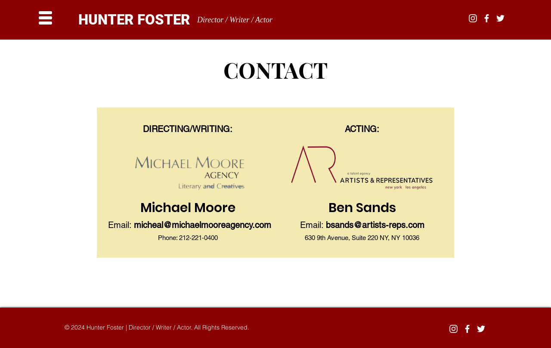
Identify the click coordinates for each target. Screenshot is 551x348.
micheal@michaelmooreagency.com (202, 225)
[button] (45, 18)
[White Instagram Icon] (472, 18)
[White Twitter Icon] (500, 18)
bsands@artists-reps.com (375, 225)
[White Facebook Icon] (486, 18)
